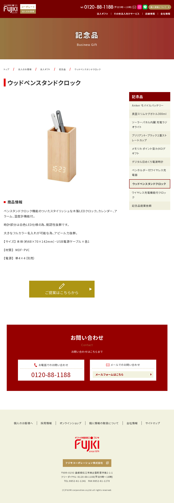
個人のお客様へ (23, 423)
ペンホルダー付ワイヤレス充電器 (149, 172)
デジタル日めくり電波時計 (148, 162)
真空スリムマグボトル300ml (149, 114)
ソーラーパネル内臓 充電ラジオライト (149, 124)
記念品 (137, 96)
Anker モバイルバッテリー (148, 105)
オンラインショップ (70, 423)
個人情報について (158, 7)
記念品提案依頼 (142, 206)
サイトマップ (152, 423)
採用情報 (46, 423)
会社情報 (132, 423)
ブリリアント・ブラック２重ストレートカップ (149, 137)
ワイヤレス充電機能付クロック (149, 195)
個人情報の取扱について (104, 423)
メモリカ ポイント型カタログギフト (148, 151)
